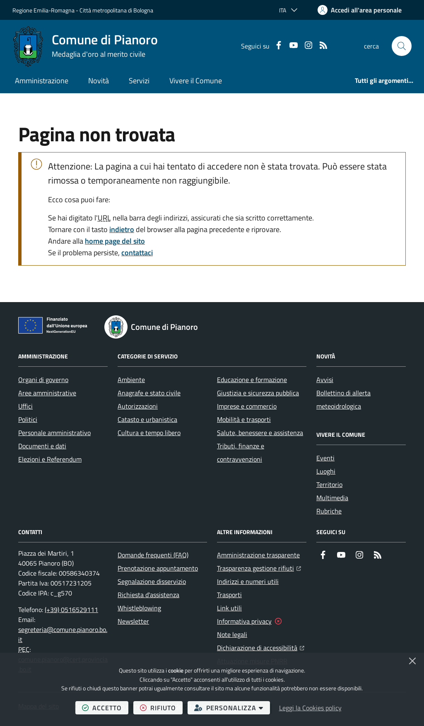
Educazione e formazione (252, 380)
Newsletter (133, 621)
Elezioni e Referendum (50, 459)
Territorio (329, 484)
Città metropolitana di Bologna (116, 10)
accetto (105, 707)
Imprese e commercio (247, 406)
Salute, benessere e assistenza (260, 433)
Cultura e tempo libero (149, 433)
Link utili (229, 608)
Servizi (139, 80)
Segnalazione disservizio (152, 581)
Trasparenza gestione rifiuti (259, 567)
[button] (402, 46)
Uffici (25, 406)
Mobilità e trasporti (244, 419)
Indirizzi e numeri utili (248, 581)
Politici (27, 419)
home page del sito (115, 241)
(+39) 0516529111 (71, 610)
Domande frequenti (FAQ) (153, 555)
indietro (121, 229)
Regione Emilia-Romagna (43, 10)
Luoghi (325, 471)
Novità (98, 80)
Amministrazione (41, 80)
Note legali (232, 634)
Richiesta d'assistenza (148, 595)
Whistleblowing (139, 608)
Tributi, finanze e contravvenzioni (240, 452)
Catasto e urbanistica (147, 419)
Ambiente (131, 380)
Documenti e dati (42, 446)
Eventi (325, 458)
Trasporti (229, 595)
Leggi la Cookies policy (310, 708)
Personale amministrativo (54, 433)
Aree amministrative (47, 393)
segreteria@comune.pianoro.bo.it (62, 634)
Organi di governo (43, 380)
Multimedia (332, 498)
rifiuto (161, 707)
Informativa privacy (244, 621)
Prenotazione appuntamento (158, 568)
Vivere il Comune (195, 80)
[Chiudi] (412, 661)
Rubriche (329, 511)
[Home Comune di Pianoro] (85, 46)
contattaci (137, 252)
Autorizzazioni (138, 406)
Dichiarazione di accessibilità (260, 647)
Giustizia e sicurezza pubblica (258, 393)
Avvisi (324, 380)
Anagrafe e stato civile (149, 393)
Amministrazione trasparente (258, 555)
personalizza (232, 707)
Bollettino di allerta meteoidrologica (343, 399)
